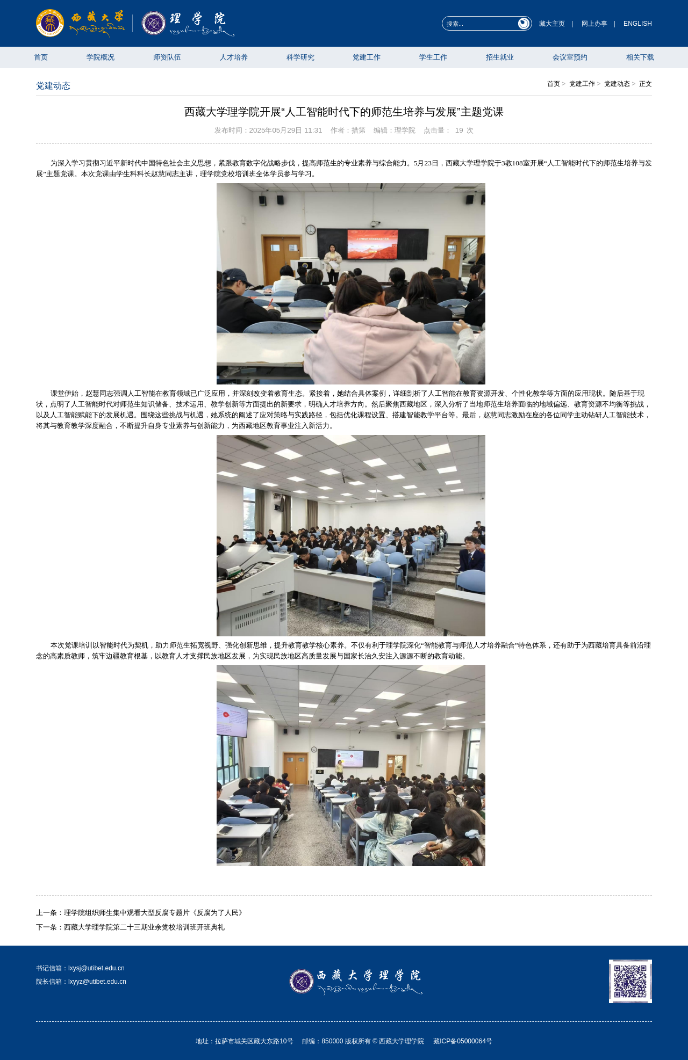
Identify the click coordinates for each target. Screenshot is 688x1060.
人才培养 (234, 57)
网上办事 (594, 23)
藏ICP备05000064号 (462, 1041)
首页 (41, 57)
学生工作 (433, 57)
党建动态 (617, 84)
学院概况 (100, 57)
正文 (645, 84)
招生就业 (500, 57)
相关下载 (640, 57)
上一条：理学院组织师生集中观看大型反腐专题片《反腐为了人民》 (141, 913)
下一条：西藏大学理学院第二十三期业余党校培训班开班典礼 (130, 927)
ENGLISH (638, 23)
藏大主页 (552, 23)
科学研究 (300, 57)
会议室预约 (570, 57)
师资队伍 (167, 57)
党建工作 (367, 57)
